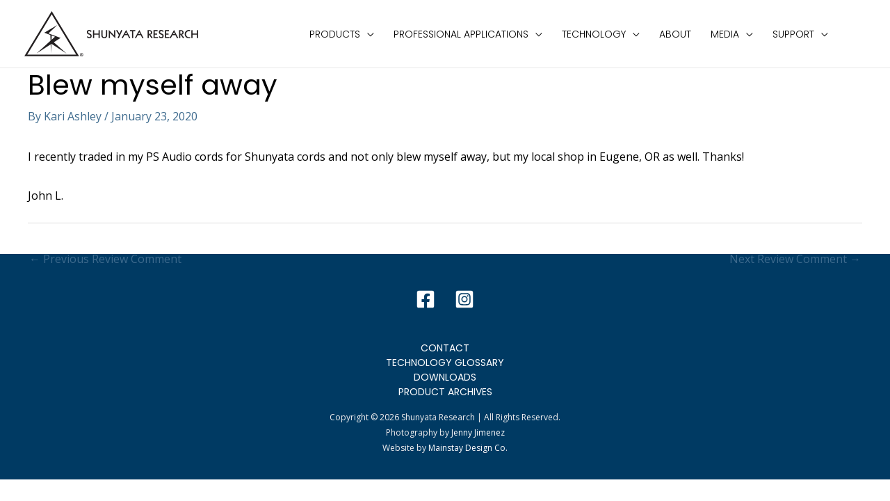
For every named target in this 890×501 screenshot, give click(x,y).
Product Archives (445, 392)
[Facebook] (425, 299)
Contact (445, 348)
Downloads (445, 377)
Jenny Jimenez (478, 432)
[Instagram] (464, 299)
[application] (367, 34)
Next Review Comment (795, 259)
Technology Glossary (445, 362)
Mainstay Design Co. (468, 448)
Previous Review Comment (105, 259)
